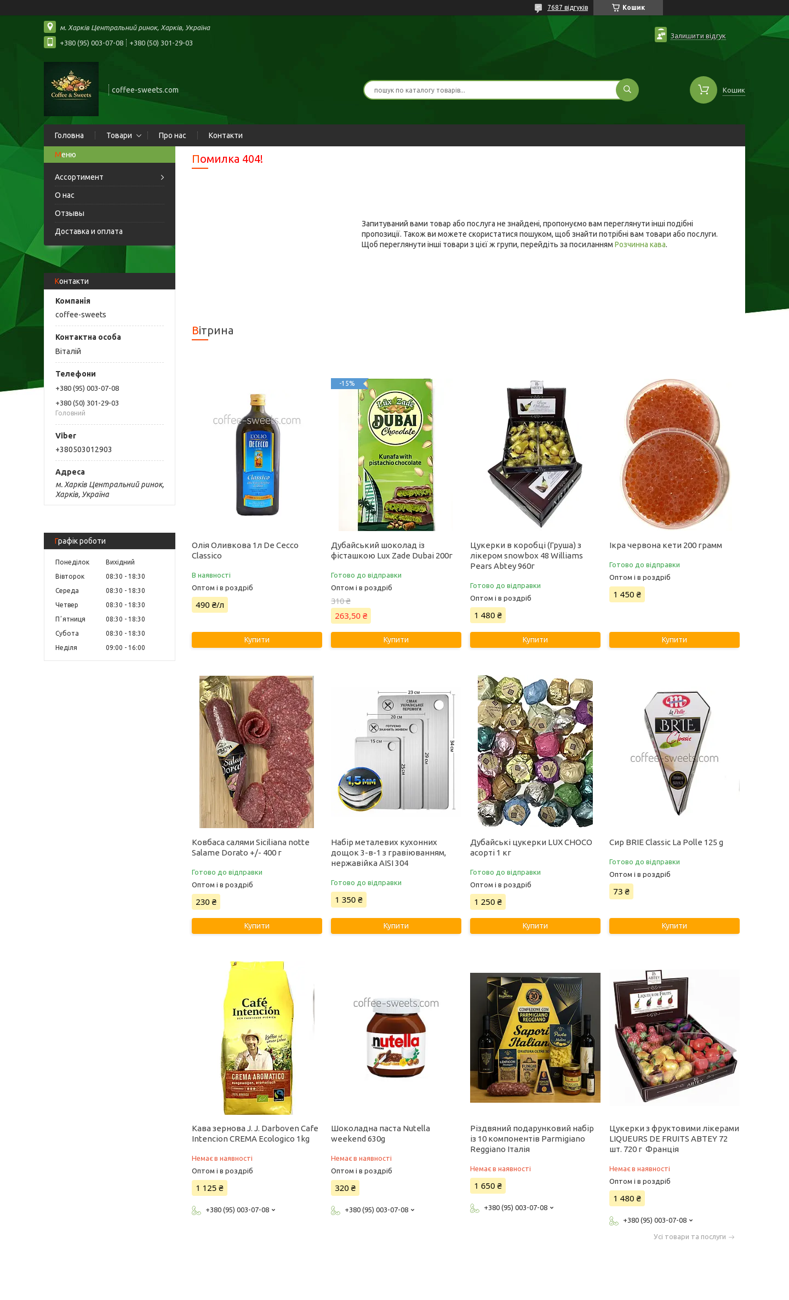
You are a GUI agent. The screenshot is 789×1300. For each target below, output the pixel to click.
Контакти (226, 135)
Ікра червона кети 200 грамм (665, 545)
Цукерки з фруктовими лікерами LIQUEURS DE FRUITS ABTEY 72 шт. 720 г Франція (674, 1139)
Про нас (172, 135)
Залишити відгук (698, 35)
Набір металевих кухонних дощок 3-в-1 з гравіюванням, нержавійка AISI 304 (388, 852)
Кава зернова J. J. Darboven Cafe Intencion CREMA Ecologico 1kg (255, 1133)
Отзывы (69, 213)
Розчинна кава (640, 244)
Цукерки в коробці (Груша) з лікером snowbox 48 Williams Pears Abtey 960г (526, 555)
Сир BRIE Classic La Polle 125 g (666, 842)
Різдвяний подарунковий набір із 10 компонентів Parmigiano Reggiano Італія (532, 1139)
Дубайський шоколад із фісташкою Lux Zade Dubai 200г (392, 550)
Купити (257, 639)
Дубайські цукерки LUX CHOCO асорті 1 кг (531, 847)
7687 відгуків (567, 7)
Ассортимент (79, 177)
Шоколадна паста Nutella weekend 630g (380, 1133)
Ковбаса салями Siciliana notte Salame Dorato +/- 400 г (251, 847)
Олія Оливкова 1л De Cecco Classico (245, 550)
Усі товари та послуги (690, 1236)
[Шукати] (627, 89)
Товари (119, 135)
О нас (65, 195)
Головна (69, 135)
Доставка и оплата (89, 231)
